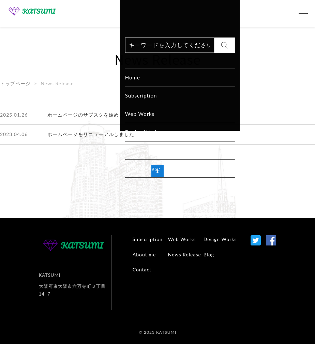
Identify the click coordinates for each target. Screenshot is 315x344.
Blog (209, 254)
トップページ (15, 83)
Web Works (182, 239)
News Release (184, 254)
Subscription (148, 239)
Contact (142, 269)
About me (144, 254)
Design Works (220, 239)
